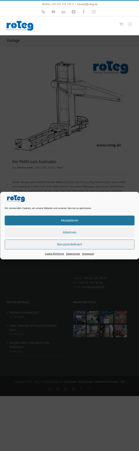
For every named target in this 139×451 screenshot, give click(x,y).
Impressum (88, 253)
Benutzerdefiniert (69, 244)
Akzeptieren (69, 220)
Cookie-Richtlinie (54, 253)
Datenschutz (73, 253)
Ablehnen (69, 232)
